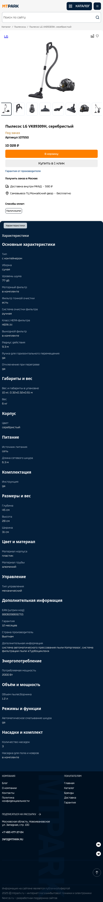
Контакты (8, 793)
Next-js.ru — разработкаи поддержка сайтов (29, 898)
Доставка (70, 797)
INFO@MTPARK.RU (12, 839)
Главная (69, 783)
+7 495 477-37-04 (13, 832)
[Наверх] (97, 872)
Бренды (69, 793)
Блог (5, 783)
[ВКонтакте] (98, 854)
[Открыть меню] (97, 6)
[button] (51, 17)
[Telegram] (98, 845)
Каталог (6, 26)
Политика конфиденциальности (15, 799)
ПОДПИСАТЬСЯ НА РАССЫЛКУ (21, 814)
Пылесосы (20, 26)
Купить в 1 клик (51, 163)
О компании (9, 788)
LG (6, 36)
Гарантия (70, 802)
